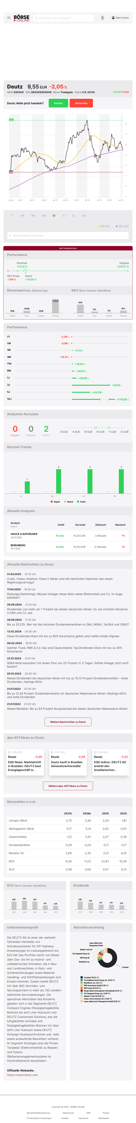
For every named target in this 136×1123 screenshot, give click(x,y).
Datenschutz (68, 1113)
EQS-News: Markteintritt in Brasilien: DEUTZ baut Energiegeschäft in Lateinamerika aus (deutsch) (24, 770)
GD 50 (105, 226)
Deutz (28, 275)
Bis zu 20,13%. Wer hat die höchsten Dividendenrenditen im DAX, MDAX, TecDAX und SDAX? (68, 624)
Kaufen (58, 103)
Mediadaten (103, 1118)
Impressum (83, 1118)
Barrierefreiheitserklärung (38, 1113)
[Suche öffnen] (63, 18)
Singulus (124, 262)
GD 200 (123, 226)
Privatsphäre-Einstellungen (39, 1118)
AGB (88, 1113)
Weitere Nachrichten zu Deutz (68, 721)
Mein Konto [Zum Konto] (120, 17)
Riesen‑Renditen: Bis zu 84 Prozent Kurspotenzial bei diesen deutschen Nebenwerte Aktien (67, 708)
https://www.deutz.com (22, 1075)
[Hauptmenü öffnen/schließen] (9, 17)
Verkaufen (81, 103)
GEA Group (13, 275)
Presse (106, 1113)
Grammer (22, 262)
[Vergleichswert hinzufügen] (68, 235)
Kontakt (65, 1118)
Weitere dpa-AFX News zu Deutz (68, 785)
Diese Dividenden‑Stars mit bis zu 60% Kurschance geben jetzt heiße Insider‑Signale (63, 636)
